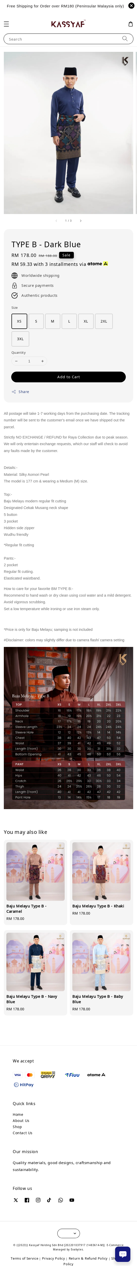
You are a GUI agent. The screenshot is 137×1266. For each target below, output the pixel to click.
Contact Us (23, 1132)
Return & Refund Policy (88, 1258)
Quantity (18, 352)
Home (18, 1114)
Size (14, 307)
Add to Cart (68, 376)
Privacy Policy (53, 1258)
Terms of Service (24, 1258)
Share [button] (20, 391)
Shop (17, 1126)
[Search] (125, 39)
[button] (6, 24)
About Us (21, 1120)
